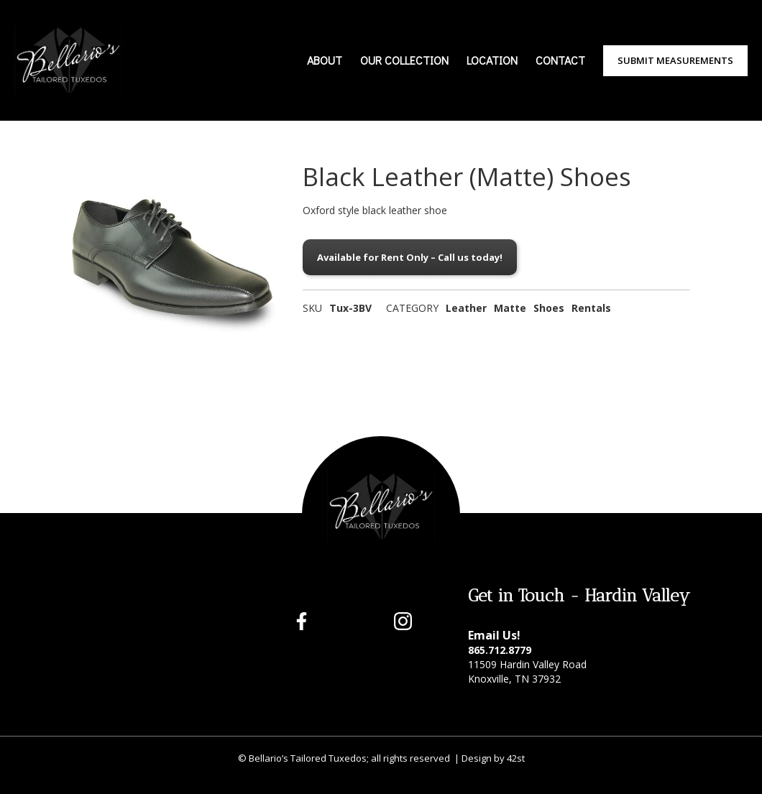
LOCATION (492, 60)
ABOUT (324, 60)
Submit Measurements (675, 60)
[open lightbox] (176, 266)
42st (516, 758)
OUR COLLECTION (404, 60)
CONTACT (560, 60)
